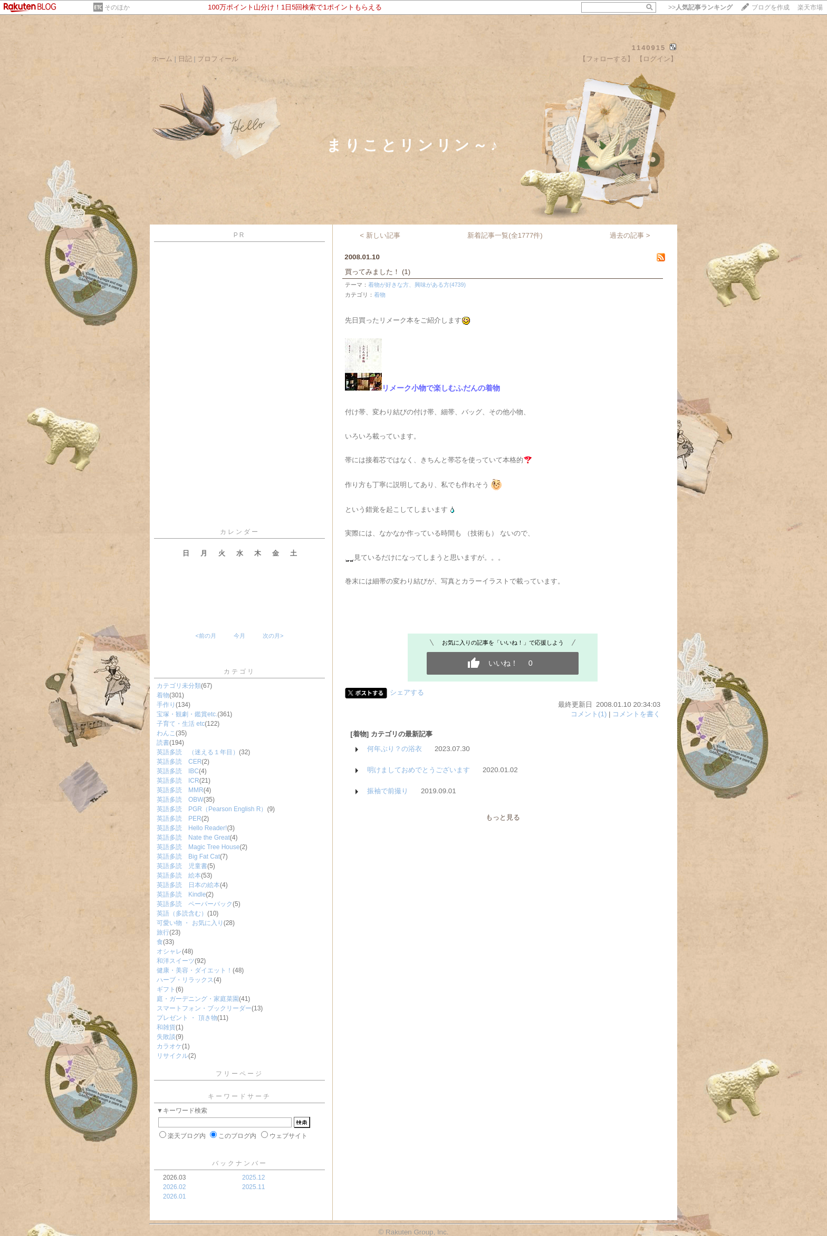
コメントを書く (636, 714)
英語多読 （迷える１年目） (198, 752)
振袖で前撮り (387, 791)
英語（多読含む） (182, 913)
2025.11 (253, 1187)
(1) (406, 272)
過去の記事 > (630, 235)
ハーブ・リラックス (185, 980)
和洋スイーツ (176, 961)
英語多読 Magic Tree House (198, 847)
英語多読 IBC (178, 771)
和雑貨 (166, 1027)
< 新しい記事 (380, 235)
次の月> (273, 635)
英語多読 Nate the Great (193, 837)
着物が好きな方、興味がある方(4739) (417, 284)
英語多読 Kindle (181, 894)
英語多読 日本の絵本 (188, 885)
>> (700, 7)
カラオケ (169, 1046)
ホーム (162, 59)
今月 (239, 635)
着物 (163, 695)
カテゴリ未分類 (179, 685)
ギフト (166, 989)
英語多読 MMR (180, 790)
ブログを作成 (771, 7)
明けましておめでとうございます (418, 770)
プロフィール (217, 59)
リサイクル (172, 1055)
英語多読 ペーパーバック (195, 904)
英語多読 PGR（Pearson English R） (212, 809)
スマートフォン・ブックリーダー (204, 1008)
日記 (185, 59)
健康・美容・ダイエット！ (195, 970)
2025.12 (253, 1177)
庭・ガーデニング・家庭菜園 (198, 999)
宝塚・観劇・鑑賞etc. (187, 714)
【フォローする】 (606, 59)
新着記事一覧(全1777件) (505, 235)
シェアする (407, 692)
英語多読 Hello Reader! (192, 828)
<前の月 (205, 635)
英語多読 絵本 (179, 875)
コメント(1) (589, 714)
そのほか (117, 7)
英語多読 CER (179, 761)
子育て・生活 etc (181, 723)
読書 (163, 742)
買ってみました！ (372, 272)
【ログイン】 (656, 59)
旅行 (163, 932)
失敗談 (166, 1036)
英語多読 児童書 (182, 866)
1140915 (649, 48)
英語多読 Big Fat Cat (188, 856)
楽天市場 (810, 7)
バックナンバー (239, 1163)
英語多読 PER (179, 818)
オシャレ (169, 951)
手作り (166, 704)
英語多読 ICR (178, 780)
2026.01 (174, 1196)
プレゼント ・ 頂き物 (187, 1017)
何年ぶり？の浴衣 (394, 749)
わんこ (166, 733)
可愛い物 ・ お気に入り (190, 923)
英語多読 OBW (180, 799)
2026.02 (174, 1187)
